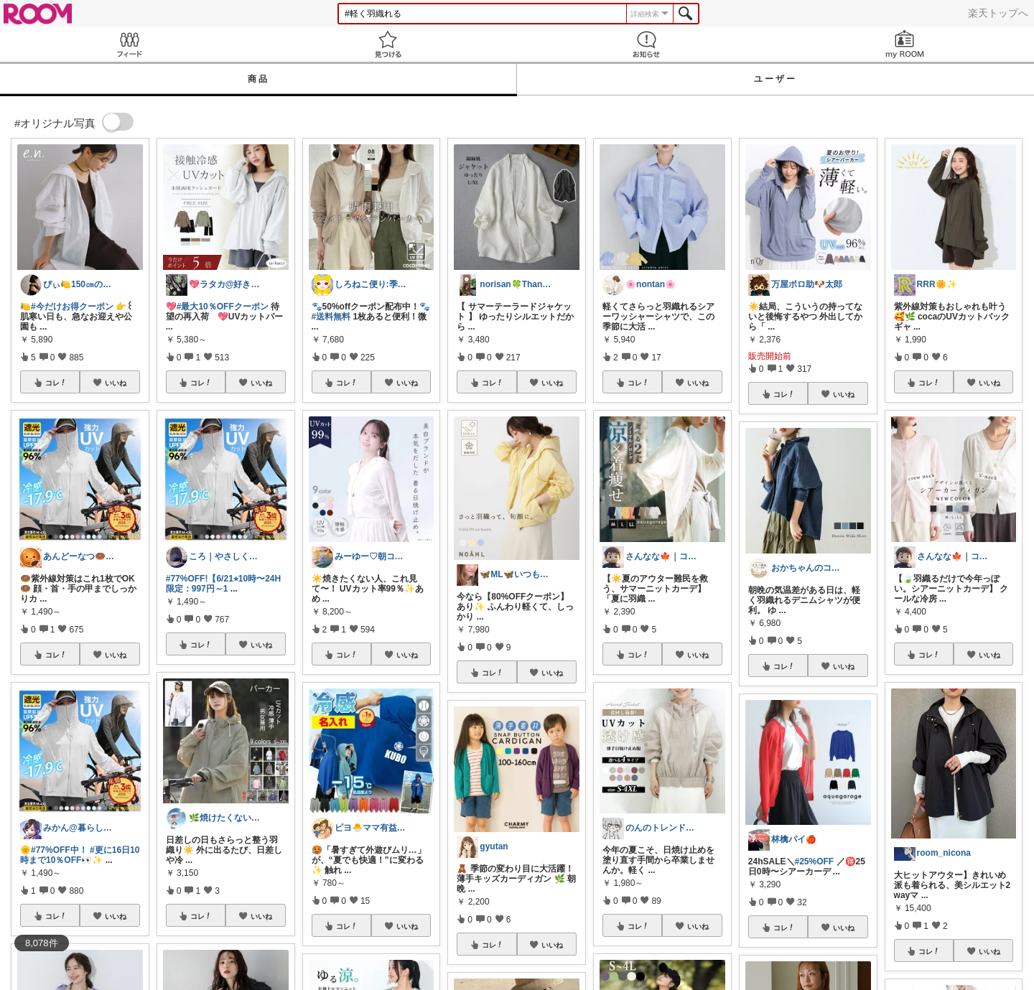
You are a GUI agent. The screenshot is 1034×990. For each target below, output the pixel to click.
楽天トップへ (998, 13)
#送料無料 (331, 317)
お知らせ (646, 44)
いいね (115, 382)
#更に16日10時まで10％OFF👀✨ (79, 855)
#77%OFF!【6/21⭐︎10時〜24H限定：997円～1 (223, 584)
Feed (129, 44)
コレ (56, 382)
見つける (387, 44)
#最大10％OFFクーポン (223, 307)
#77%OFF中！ (59, 850)
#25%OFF (814, 861)
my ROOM (905, 44)
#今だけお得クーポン (72, 307)
